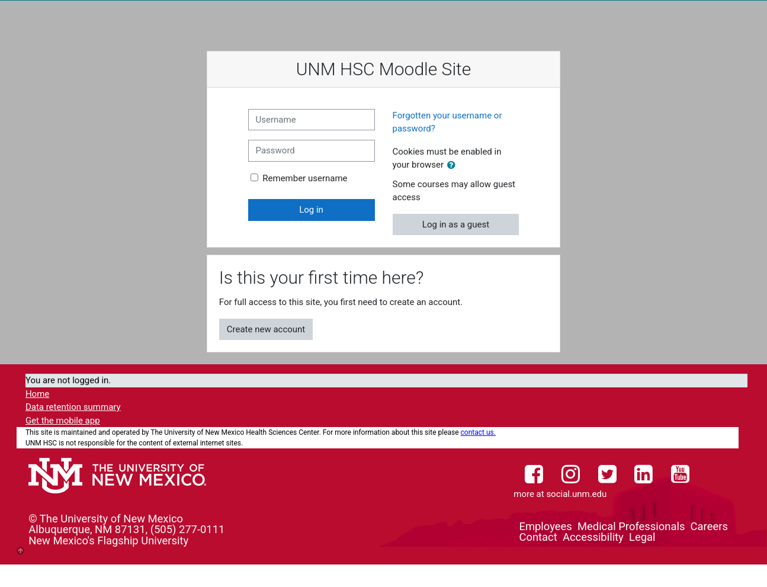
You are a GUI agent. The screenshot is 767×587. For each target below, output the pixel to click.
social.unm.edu (576, 494)
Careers (709, 526)
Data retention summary (73, 407)
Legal (642, 537)
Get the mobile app (62, 420)
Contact (538, 537)
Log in (311, 209)
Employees (545, 526)
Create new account (266, 329)
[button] (453, 165)
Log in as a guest (455, 224)
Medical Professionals (631, 526)
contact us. (478, 432)
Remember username (304, 178)
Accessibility (593, 537)
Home (37, 394)
